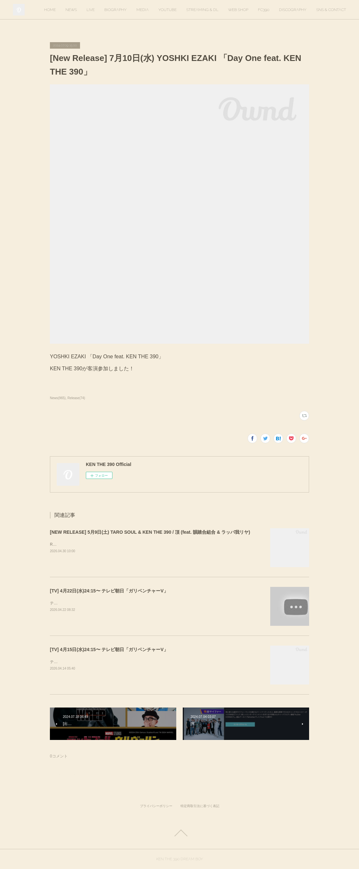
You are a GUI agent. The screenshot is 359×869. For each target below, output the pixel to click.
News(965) (57, 398)
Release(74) (76, 398)
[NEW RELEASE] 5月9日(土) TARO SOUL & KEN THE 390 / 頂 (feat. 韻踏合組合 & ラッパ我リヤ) (150, 532)
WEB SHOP (238, 9)
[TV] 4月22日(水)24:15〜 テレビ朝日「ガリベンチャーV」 (109, 590)
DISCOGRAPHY (293, 9)
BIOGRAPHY (115, 9)
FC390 (263, 9)
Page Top (179, 833)
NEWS (71, 9)
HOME (50, 9)
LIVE (91, 9)
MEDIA (142, 9)
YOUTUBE (167, 9)
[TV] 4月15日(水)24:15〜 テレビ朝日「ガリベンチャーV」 (109, 649)
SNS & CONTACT (331, 9)
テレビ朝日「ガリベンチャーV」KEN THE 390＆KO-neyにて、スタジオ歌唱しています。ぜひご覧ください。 (146, 603)
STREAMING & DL (202, 9)
